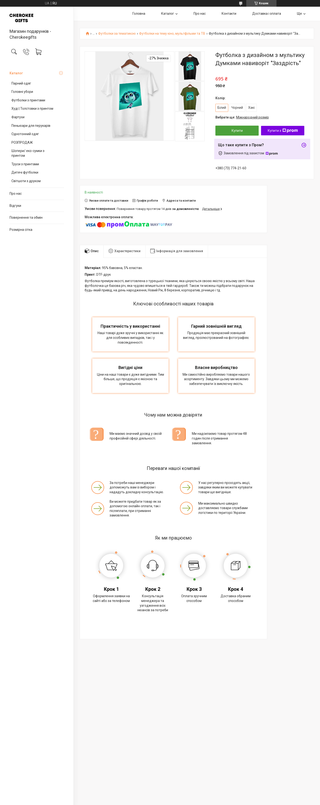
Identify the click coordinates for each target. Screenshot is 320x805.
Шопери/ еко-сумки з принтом (27, 153)
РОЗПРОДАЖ (22, 142)
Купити (237, 131)
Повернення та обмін (26, 217)
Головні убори (22, 92)
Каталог (16, 73)
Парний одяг (21, 83)
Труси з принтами (25, 164)
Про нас (16, 193)
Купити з (283, 130)
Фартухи (17, 117)
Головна (138, 13)
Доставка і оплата (266, 13)
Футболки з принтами (28, 100)
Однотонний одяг (25, 134)
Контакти (229, 13)
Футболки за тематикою (117, 33)
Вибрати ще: (242, 117)
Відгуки (15, 206)
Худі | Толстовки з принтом (32, 108)
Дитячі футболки (24, 172)
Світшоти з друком (26, 181)
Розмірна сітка (21, 230)
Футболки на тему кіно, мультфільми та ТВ (172, 33)
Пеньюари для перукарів (30, 126)
